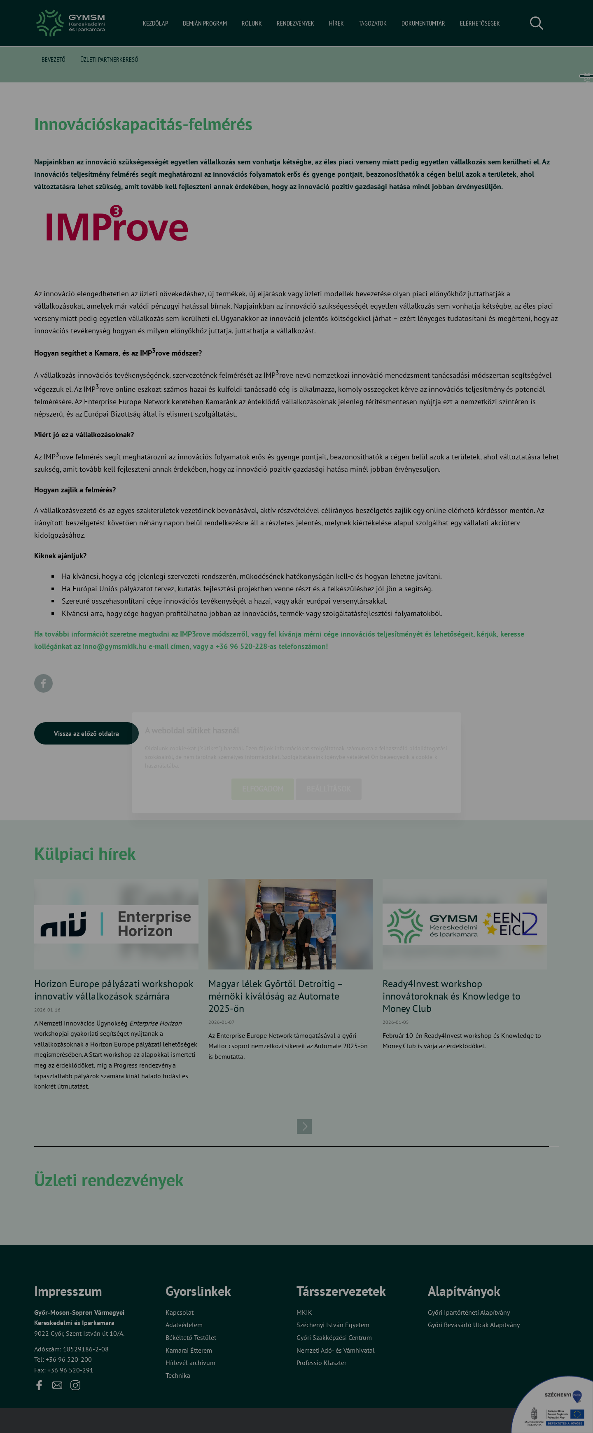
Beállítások (328, 743)
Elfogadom (262, 743)
